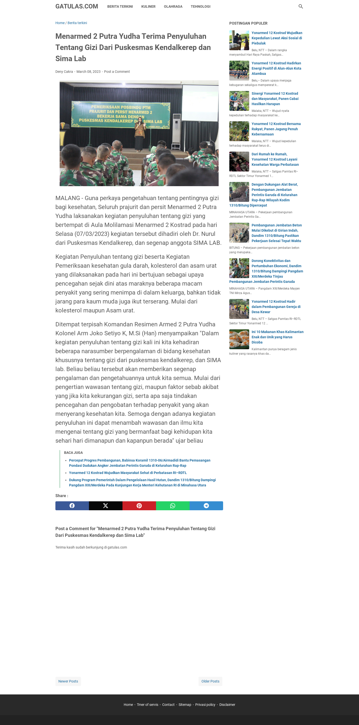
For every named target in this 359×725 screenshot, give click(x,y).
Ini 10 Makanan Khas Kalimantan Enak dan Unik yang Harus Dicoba (278, 337)
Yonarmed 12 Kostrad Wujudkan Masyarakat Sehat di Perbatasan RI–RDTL (128, 473)
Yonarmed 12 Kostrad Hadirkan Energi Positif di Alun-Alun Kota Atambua (276, 68)
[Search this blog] (301, 6)
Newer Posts (68, 681)
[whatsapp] (173, 505)
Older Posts (210, 681)
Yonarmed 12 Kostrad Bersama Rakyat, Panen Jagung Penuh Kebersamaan (276, 129)
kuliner (148, 6)
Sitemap (185, 705)
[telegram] (206, 505)
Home (128, 705)
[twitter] (105, 505)
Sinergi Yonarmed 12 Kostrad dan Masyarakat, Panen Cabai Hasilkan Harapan (275, 98)
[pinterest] (139, 505)
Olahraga (173, 6)
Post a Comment (117, 72)
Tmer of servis (147, 705)
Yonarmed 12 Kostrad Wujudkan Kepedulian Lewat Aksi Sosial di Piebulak (277, 38)
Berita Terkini (120, 6)
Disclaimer (227, 705)
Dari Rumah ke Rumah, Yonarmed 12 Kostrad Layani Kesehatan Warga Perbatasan (275, 159)
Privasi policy (205, 705)
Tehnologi (200, 6)
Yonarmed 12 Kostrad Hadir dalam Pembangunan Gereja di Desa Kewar (276, 306)
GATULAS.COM (76, 6)
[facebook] (72, 505)
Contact (168, 705)
